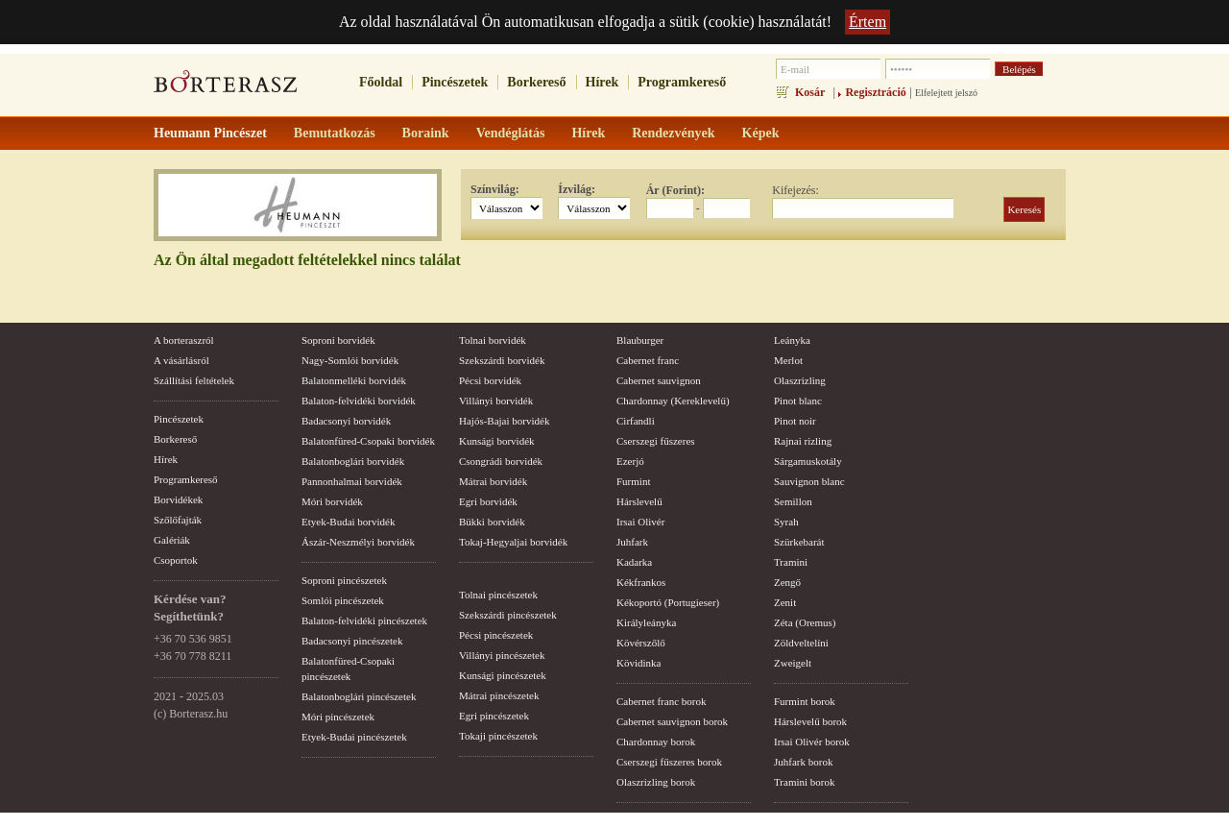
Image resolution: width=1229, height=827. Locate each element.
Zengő (787, 582)
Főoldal (380, 82)
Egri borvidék (488, 501)
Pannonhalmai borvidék (351, 481)
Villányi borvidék (496, 400)
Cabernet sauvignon (658, 380)
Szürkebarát (799, 541)
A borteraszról (184, 340)
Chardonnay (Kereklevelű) (673, 400)
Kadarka (634, 562)
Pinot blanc (798, 400)
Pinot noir (795, 420)
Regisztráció (875, 92)
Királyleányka (646, 622)
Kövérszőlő (640, 642)
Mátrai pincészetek (499, 695)
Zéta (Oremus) (804, 622)
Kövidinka (638, 663)
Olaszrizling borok (655, 782)
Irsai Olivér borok (812, 741)
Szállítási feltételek (194, 380)
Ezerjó (630, 461)
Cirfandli (635, 420)
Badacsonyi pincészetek (351, 640)
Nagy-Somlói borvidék (349, 360)
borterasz (226, 87)
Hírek (602, 82)
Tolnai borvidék (492, 340)
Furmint (633, 481)
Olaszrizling (800, 380)
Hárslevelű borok (810, 721)
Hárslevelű (639, 501)
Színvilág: (494, 189)
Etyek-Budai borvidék (348, 521)
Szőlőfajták (178, 519)
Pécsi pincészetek (496, 635)
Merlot (788, 360)
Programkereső (682, 82)
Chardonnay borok (655, 741)
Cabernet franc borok (661, 701)
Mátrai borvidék (493, 481)
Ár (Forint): (675, 190)
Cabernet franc (647, 360)
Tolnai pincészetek (498, 594)
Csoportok (176, 560)
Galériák (172, 540)
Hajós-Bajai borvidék (504, 420)
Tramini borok (804, 782)
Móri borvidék (332, 501)
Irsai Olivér (640, 521)
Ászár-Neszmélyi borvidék (358, 541)
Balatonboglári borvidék (352, 461)
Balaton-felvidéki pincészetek (364, 620)
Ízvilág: (576, 189)
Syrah (786, 521)
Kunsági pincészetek (502, 675)
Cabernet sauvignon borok (672, 721)
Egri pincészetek (494, 715)
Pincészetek (455, 82)
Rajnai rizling (802, 441)
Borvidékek (178, 499)
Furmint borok (804, 701)
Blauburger (639, 340)
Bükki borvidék (492, 521)
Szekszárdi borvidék (502, 360)
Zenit (785, 602)
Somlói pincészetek (342, 600)
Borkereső (536, 82)
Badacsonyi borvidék (346, 420)
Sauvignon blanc (809, 481)
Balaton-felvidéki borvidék (358, 400)
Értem (867, 21)
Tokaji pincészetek (498, 736)
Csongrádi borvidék (500, 461)
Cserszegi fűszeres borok (669, 761)
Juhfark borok (803, 761)
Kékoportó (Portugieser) (667, 602)
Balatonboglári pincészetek (358, 696)
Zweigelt (792, 663)
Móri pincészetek (337, 716)
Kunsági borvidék (497, 441)
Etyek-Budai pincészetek (354, 736)
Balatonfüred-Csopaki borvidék (368, 441)
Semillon (793, 501)
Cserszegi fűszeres (655, 441)
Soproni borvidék (338, 340)
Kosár (810, 92)
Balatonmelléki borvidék (353, 380)
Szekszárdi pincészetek (508, 614)
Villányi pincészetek (501, 655)
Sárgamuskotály (808, 461)
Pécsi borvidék (490, 380)
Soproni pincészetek (344, 580)
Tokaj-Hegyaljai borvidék (513, 541)
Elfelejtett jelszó (946, 92)
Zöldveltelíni (801, 642)
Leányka (792, 340)
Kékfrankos (640, 582)
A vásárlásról (181, 360)
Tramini (790, 562)
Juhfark (632, 541)
